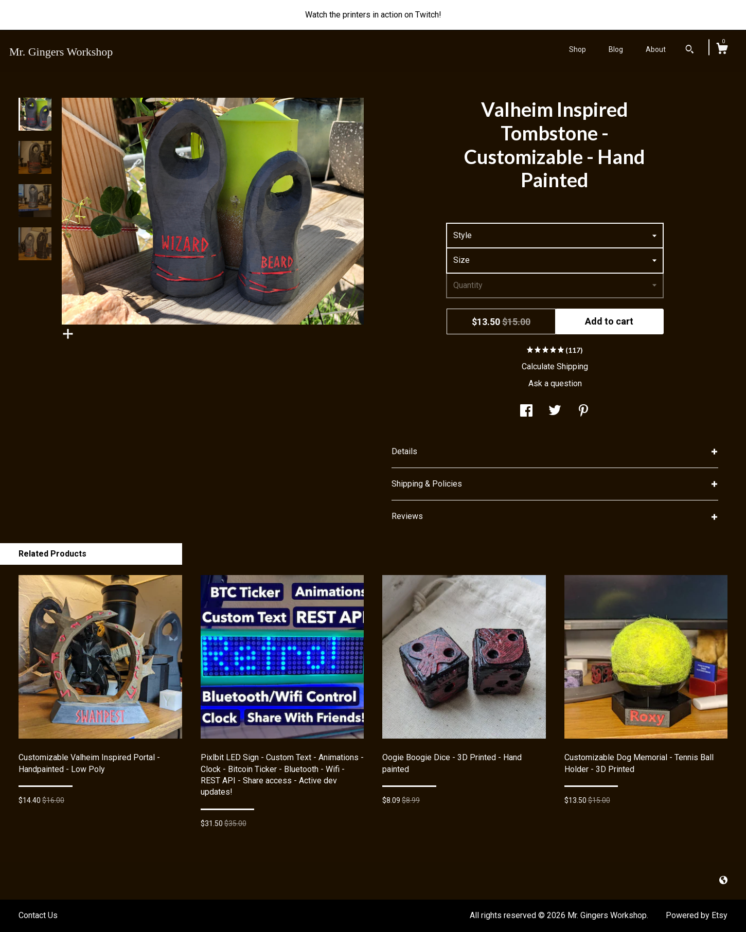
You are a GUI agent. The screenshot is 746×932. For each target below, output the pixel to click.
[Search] (690, 50)
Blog (616, 49)
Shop (577, 49)
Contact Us (38, 915)
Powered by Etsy (696, 915)
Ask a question (555, 383)
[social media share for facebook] (526, 412)
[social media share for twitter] (555, 412)
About (656, 49)
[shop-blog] (723, 880)
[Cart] (721, 50)
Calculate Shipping (555, 366)
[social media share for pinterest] (583, 412)
